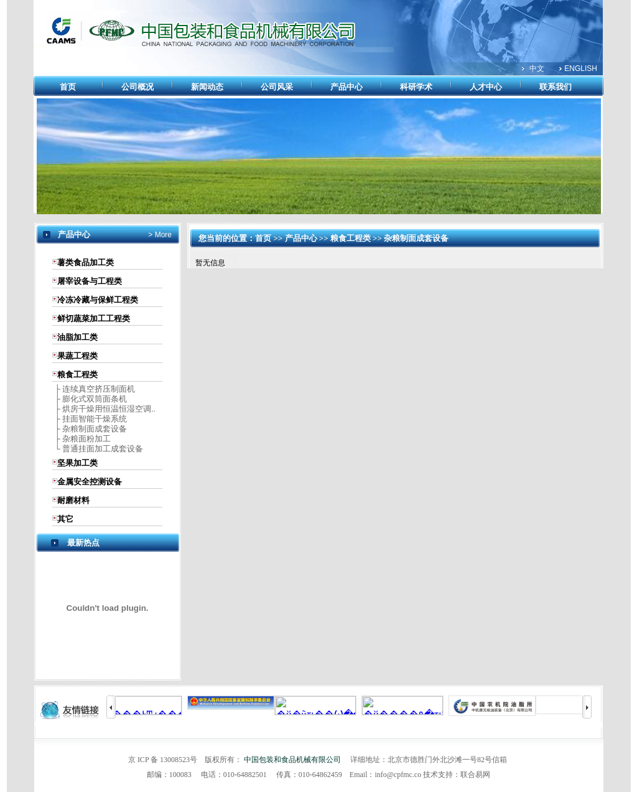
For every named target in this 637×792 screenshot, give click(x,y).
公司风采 (277, 87)
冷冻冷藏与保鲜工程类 (97, 299)
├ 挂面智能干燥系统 (89, 418)
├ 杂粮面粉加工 (81, 438)
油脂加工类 (77, 337)
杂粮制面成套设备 (416, 238)
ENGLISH (580, 68)
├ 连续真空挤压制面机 (93, 389)
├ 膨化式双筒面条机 (89, 398)
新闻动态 (207, 87)
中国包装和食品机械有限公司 (292, 759)
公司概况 (137, 87)
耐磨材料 (73, 500)
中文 (536, 68)
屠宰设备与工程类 (89, 281)
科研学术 (416, 87)
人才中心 (486, 87)
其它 (65, 519)
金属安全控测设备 (89, 481)
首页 (68, 87)
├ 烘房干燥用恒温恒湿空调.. (103, 408)
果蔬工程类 (77, 356)
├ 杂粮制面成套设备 (89, 428)
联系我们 (555, 87)
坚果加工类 (77, 463)
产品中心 (346, 87)
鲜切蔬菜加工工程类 (93, 318)
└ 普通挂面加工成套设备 (97, 448)
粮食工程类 (77, 374)
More (162, 234)
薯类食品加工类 (85, 262)
